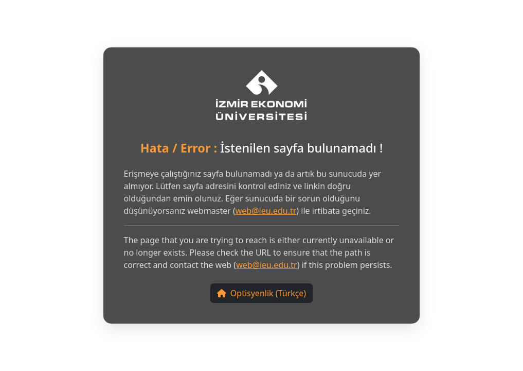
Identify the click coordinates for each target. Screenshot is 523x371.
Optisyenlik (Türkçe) (261, 293)
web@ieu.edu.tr (266, 210)
